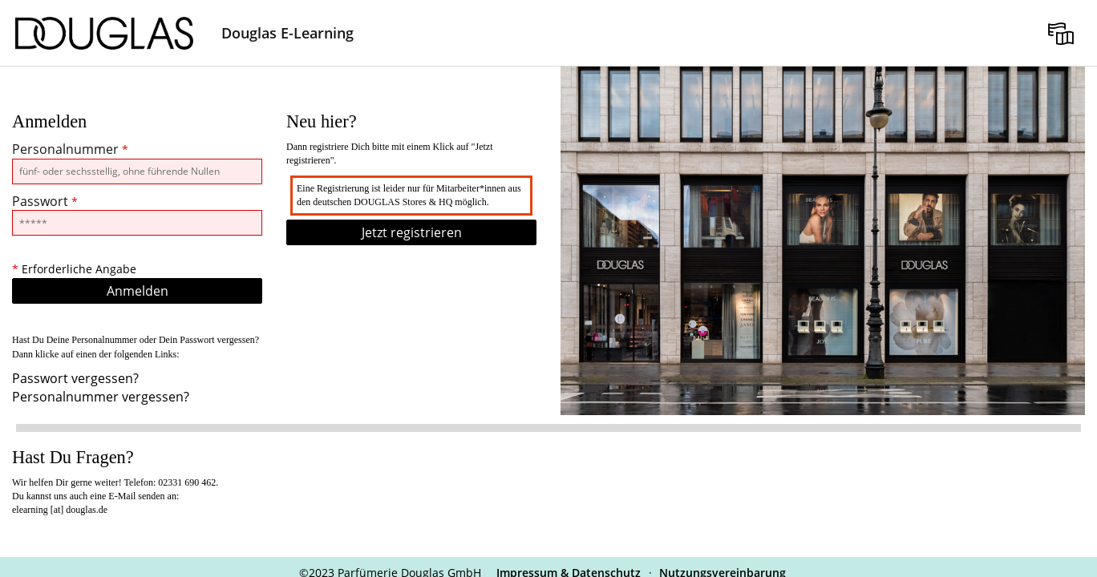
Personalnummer (70, 149)
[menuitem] (1061, 33)
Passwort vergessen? (75, 378)
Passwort (45, 201)
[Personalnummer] (137, 171)
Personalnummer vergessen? (100, 397)
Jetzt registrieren (412, 232)
